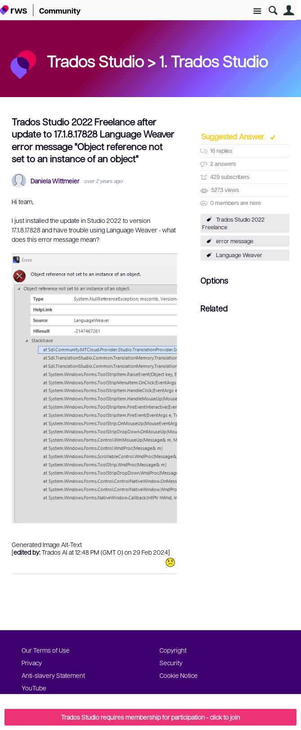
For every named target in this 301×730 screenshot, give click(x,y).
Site (257, 11)
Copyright (172, 650)
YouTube (34, 688)
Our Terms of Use (46, 650)
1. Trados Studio (213, 60)
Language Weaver (239, 254)
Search (273, 10)
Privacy (32, 663)
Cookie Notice (178, 675)
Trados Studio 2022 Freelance (233, 223)
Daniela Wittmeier (55, 181)
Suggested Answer (233, 136)
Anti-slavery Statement (53, 675)
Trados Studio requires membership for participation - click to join (150, 717)
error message (234, 241)
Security (170, 663)
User (289, 10)
